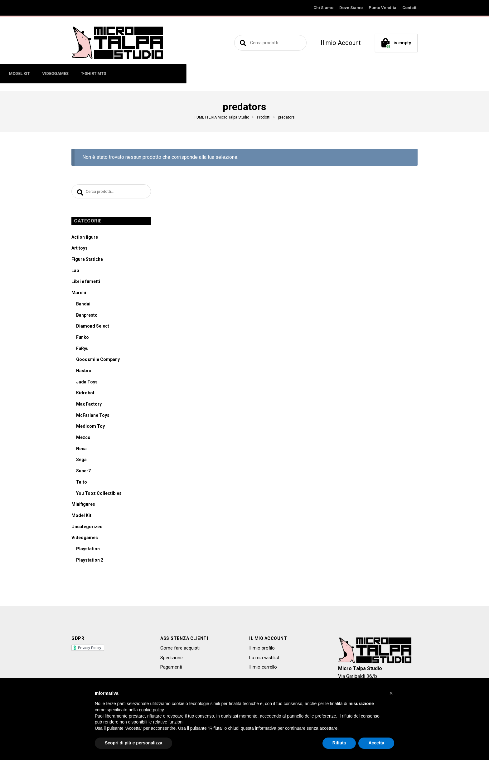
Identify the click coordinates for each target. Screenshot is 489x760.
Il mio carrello (263, 668)
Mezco (83, 438)
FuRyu (82, 350)
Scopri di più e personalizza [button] (133, 742)
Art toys (79, 249)
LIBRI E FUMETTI (212, 73)
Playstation (88, 550)
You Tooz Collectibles (99, 494)
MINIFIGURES (140, 73)
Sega (81, 461)
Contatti (410, 7)
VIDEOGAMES (287, 73)
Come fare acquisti (180, 649)
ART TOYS (174, 73)
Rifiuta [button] (339, 742)
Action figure (84, 238)
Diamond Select (92, 327)
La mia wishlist (264, 659)
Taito (81, 483)
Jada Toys (87, 383)
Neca (81, 450)
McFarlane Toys (92, 416)
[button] (391, 693)
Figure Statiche (87, 260)
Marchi (78, 294)
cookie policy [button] (151, 709)
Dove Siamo (351, 7)
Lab (75, 272)
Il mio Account (341, 42)
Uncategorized (87, 528)
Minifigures (83, 505)
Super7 (83, 472)
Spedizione (171, 659)
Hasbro (83, 372)
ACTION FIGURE (99, 73)
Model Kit (81, 516)
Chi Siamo (323, 7)
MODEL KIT (250, 73)
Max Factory (89, 405)
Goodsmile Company (98, 360)
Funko (82, 338)
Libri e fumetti (85, 282)
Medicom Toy (90, 427)
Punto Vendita (382, 7)
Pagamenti (171, 668)
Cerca (242, 42)
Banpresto (87, 316)
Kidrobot (85, 394)
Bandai (83, 305)
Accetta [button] (376, 742)
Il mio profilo (262, 649)
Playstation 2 (89, 561)
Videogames (84, 539)
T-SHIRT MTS (324, 73)
